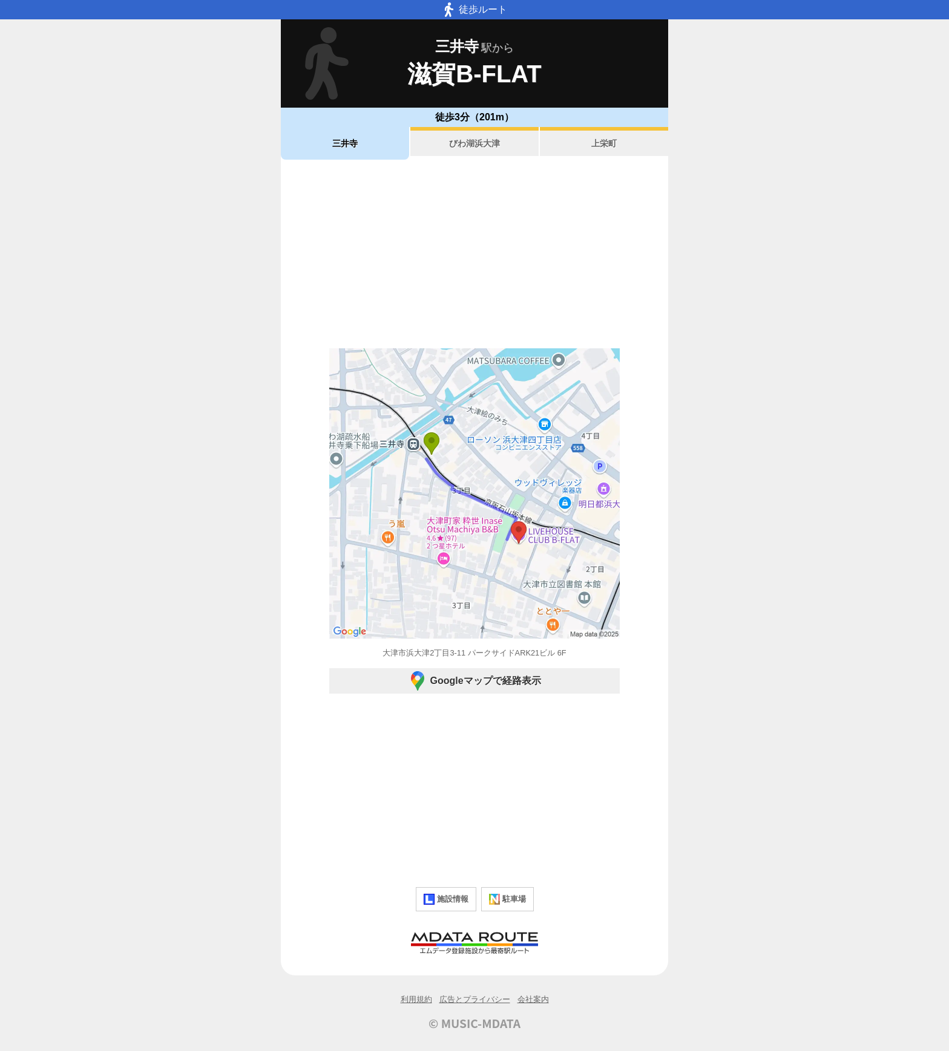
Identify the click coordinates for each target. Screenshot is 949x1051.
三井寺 (345, 143)
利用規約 (416, 999)
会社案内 (533, 999)
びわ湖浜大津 (474, 143)
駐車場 (507, 899)
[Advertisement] (474, 254)
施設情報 (446, 899)
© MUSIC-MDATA (474, 1023)
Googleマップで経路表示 (474, 681)
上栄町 (604, 143)
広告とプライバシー (474, 999)
